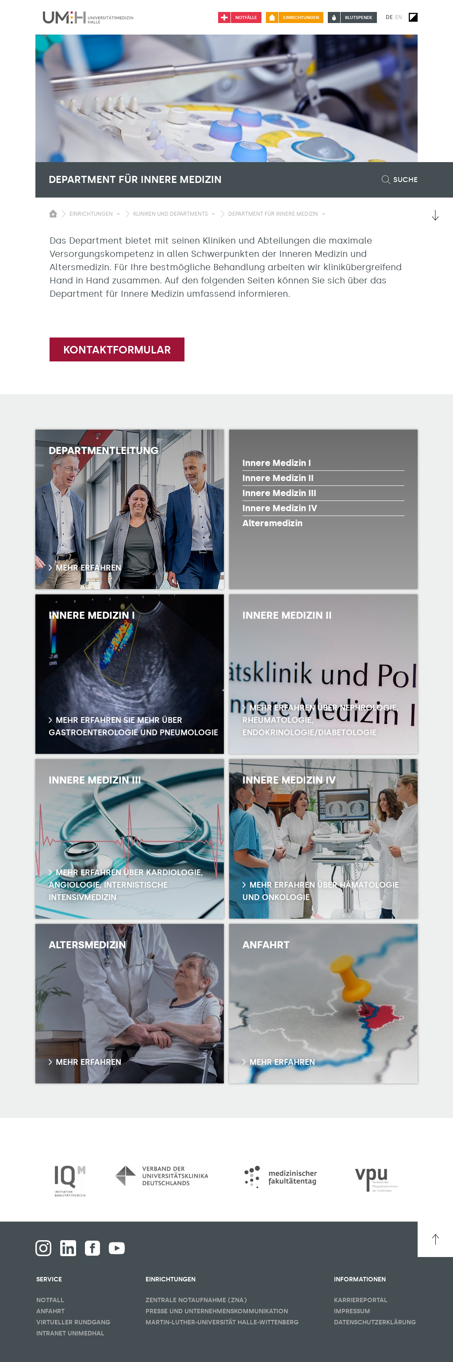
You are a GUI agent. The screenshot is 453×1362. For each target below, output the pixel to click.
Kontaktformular (117, 349)
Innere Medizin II (278, 478)
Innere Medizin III (279, 493)
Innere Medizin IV (279, 508)
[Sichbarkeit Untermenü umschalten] (118, 213)
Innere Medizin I (276, 463)
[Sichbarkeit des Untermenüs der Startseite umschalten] (53, 213)
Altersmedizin (272, 523)
